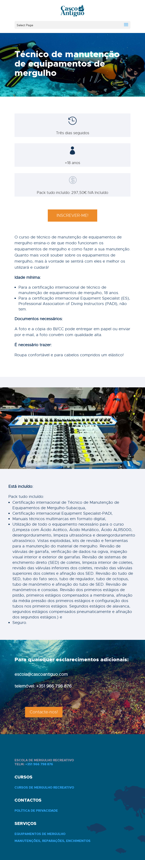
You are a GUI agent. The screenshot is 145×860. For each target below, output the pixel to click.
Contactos (28, 800)
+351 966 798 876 (39, 764)
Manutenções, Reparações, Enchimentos (52, 841)
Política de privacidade (36, 811)
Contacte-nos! (44, 712)
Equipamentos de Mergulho (40, 834)
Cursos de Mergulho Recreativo (44, 788)
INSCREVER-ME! (72, 215)
